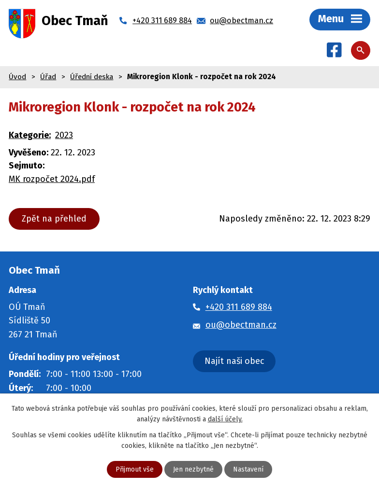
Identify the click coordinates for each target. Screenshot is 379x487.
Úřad (48, 76)
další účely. (225, 419)
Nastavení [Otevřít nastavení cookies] (248, 469)
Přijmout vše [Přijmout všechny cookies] (135, 469)
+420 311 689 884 (238, 307)
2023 (64, 135)
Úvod (17, 76)
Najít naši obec (234, 361)
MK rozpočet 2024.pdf (52, 179)
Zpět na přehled (54, 218)
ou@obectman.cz (241, 325)
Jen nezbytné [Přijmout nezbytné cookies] (193, 469)
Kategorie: (30, 135)
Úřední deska (91, 76)
